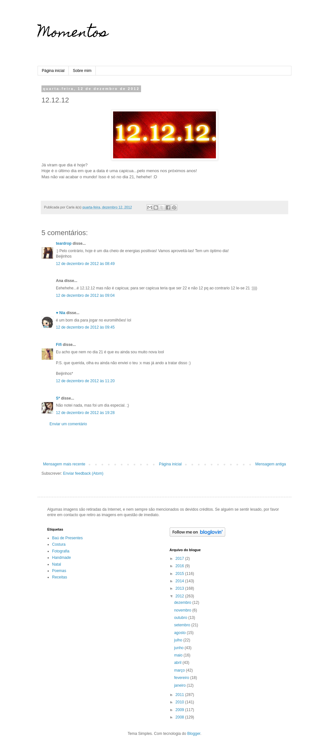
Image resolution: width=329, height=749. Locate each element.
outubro (181, 617)
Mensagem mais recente (64, 464)
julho (178, 640)
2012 (180, 596)
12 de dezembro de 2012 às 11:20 (85, 381)
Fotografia (60, 551)
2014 (180, 581)
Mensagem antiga (270, 464)
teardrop (64, 243)
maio (178, 655)
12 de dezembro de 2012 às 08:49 (85, 263)
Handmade (61, 557)
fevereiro (182, 677)
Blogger (193, 733)
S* (58, 398)
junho (179, 648)
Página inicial (53, 70)
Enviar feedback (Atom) (83, 473)
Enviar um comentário (68, 424)
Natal (56, 564)
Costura (59, 544)
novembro (183, 610)
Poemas (59, 570)
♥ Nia (60, 313)
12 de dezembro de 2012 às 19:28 (85, 412)
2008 (180, 717)
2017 (180, 558)
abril (178, 662)
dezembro (183, 602)
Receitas (59, 577)
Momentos (73, 34)
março (180, 670)
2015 (180, 573)
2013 (180, 588)
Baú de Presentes (67, 538)
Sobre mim (82, 70)
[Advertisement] (164, 444)
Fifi (59, 344)
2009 (180, 710)
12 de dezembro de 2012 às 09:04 (85, 295)
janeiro (180, 685)
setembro (182, 625)
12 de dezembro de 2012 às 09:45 (85, 327)
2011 (180, 694)
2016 (180, 566)
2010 (180, 702)
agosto (180, 632)
